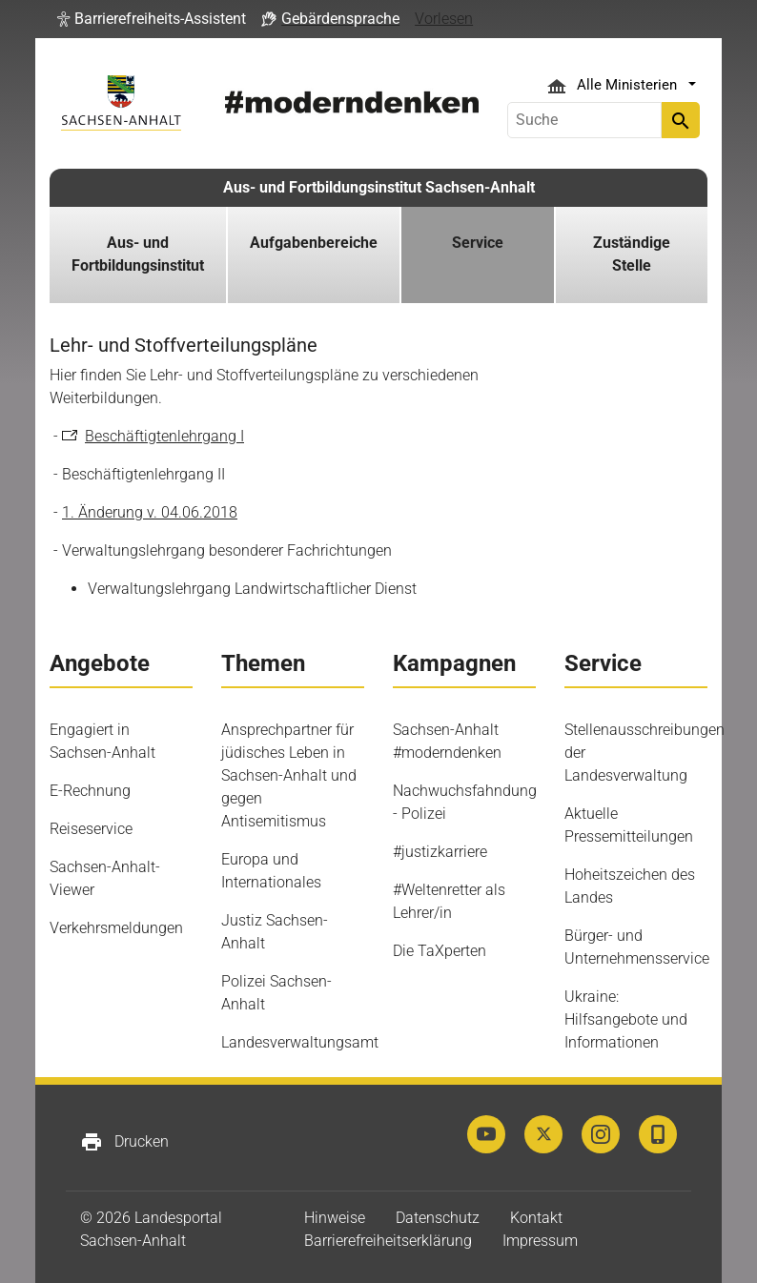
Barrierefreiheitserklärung (388, 1241)
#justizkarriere (440, 852)
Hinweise (334, 1218)
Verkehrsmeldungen (116, 928)
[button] (151, 19)
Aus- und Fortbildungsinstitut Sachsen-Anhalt (379, 187)
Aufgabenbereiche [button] (314, 243)
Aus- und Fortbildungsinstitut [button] (138, 254)
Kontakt (536, 1218)
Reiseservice (91, 829)
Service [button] (477, 243)
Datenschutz (438, 1218)
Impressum (540, 1241)
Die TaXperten (439, 951)
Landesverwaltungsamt (299, 1042)
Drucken (124, 1141)
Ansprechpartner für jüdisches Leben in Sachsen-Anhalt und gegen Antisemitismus (289, 775)
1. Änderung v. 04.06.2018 (149, 512)
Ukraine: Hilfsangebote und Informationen (625, 1019)
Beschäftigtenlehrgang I (164, 436)
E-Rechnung (90, 791)
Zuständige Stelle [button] (631, 254)
